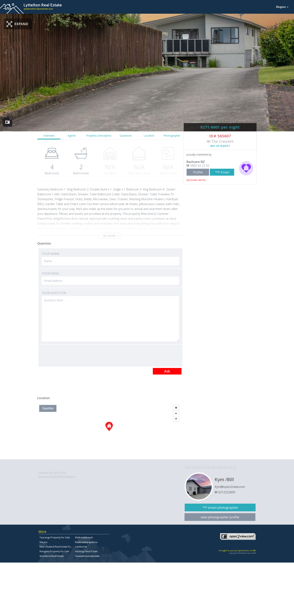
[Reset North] (176, 419)
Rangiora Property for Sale (54, 551)
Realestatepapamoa (86, 542)
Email (225, 172)
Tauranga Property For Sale (55, 537)
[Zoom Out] (176, 413)
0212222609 (226, 492)
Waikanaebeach (84, 537)
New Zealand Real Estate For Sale (58, 546)
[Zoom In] (176, 408)
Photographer (172, 135)
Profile (198, 172)
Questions (126, 135)
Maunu (43, 542)
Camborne (81, 546)
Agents (72, 135)
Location (149, 135)
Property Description (98, 135)
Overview (49, 135)
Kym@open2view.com (230, 487)
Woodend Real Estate (52, 556)
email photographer (223, 507)
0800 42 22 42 (199, 165)
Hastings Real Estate (86, 551)
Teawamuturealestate (87, 556)
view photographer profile (220, 517)
